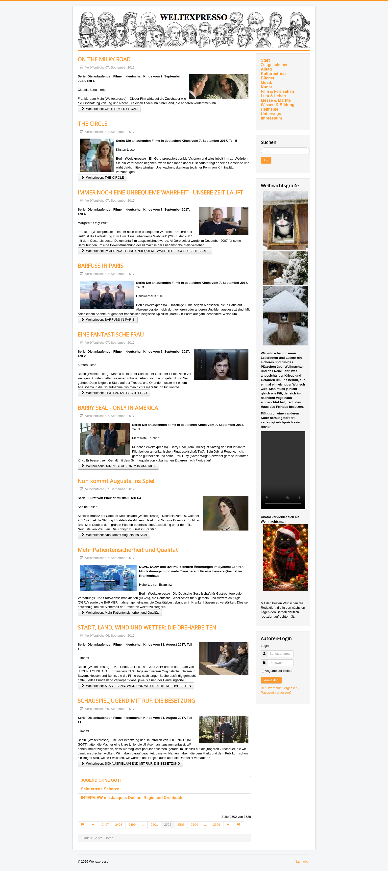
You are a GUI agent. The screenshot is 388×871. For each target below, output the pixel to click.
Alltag (266, 69)
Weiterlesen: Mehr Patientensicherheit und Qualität (120, 612)
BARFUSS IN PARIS (100, 265)
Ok (266, 160)
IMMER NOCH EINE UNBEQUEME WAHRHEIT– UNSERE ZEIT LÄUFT (160, 192)
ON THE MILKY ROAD (104, 59)
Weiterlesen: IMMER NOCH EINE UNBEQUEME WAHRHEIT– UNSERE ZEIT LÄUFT (145, 251)
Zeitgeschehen (275, 65)
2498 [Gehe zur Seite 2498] (118, 824)
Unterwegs (271, 114)
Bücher (267, 78)
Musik (266, 82)
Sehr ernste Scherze (100, 789)
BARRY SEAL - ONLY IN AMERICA (118, 407)
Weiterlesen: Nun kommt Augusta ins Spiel (114, 535)
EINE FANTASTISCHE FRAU (111, 334)
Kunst (266, 87)
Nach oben (302, 861)
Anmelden (271, 680)
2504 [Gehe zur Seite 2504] (194, 824)
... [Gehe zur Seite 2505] (205, 824)
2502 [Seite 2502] (167, 824)
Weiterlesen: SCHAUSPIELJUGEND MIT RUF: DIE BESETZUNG (130, 763)
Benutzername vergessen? (280, 688)
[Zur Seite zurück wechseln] (93, 824)
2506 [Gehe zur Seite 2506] (216, 824)
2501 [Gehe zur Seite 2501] (154, 824)
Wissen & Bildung (277, 105)
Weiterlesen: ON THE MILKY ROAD (109, 109)
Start (265, 60)
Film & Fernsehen (277, 91)
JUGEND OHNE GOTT (101, 780)
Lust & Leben (273, 96)
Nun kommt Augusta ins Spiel (116, 480)
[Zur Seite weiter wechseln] (228, 824)
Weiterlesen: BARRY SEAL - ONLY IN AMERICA (118, 466)
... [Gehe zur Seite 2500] (143, 824)
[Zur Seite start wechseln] (83, 824)
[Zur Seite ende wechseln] (239, 824)
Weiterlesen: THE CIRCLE (102, 177)
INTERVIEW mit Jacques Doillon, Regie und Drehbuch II (133, 798)
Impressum (271, 118)
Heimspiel (270, 109)
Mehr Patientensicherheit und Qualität (128, 549)
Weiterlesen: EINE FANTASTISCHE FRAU (114, 393)
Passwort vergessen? (276, 692)
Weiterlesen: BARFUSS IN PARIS (107, 319)
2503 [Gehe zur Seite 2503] (181, 824)
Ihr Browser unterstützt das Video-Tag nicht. (283, 470)
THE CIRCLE (92, 123)
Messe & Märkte (276, 100)
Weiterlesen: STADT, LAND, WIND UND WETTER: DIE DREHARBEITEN (136, 686)
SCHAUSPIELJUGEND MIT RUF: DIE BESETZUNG (136, 700)
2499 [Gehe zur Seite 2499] (132, 824)
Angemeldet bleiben (279, 671)
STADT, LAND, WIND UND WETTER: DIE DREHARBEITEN (147, 627)
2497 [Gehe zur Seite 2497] (105, 824)
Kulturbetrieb (273, 74)
